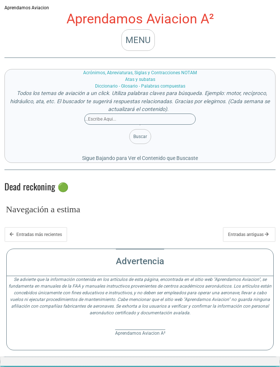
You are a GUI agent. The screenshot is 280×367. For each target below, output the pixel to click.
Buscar (140, 136)
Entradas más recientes (36, 234)
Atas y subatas (140, 79)
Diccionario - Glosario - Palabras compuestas (140, 86)
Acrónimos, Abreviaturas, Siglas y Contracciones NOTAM (140, 72)
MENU (138, 40)
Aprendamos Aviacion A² (140, 19)
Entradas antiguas (248, 234)
